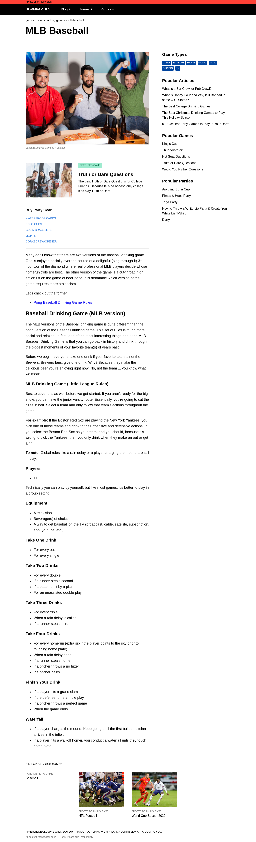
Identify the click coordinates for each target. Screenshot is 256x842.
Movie (191, 62)
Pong (212, 62)
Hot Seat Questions (176, 156)
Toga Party (169, 202)
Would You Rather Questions (182, 169)
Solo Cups (34, 224)
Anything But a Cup (176, 189)
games (30, 20)
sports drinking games (51, 20)
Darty (166, 219)
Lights (31, 235)
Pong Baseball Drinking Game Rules (63, 302)
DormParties (38, 9)
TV (177, 68)
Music (202, 62)
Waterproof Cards (41, 218)
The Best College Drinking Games (186, 106)
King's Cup (170, 143)
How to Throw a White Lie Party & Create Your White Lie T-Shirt (195, 211)
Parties (106, 9)
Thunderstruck (172, 150)
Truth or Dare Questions (179, 163)
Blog (64, 9)
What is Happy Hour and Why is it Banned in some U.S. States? (193, 97)
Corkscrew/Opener (41, 241)
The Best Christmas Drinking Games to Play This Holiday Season (193, 115)
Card (166, 62)
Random (178, 62)
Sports (168, 68)
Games (84, 9)
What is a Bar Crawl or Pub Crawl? (187, 88)
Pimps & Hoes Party (176, 195)
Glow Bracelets (39, 229)
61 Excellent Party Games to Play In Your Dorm (195, 124)
